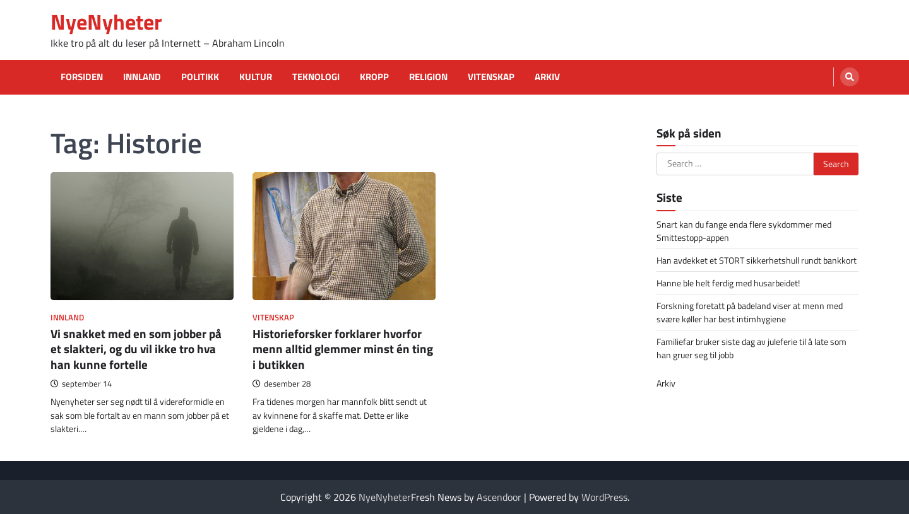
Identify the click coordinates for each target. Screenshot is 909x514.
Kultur (255, 77)
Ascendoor (499, 497)
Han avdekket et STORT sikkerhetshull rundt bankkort (756, 260)
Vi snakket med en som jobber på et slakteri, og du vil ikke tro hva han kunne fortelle (136, 349)
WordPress (604, 497)
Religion (428, 77)
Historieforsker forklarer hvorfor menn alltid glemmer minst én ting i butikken (342, 349)
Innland (142, 77)
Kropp (374, 77)
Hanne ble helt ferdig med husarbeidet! (728, 282)
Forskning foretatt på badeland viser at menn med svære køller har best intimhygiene (749, 312)
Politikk (200, 77)
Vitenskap (491, 77)
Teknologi (316, 77)
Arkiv (547, 77)
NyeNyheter (106, 22)
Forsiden (82, 77)
